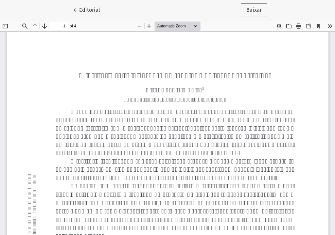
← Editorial (89, 9)
